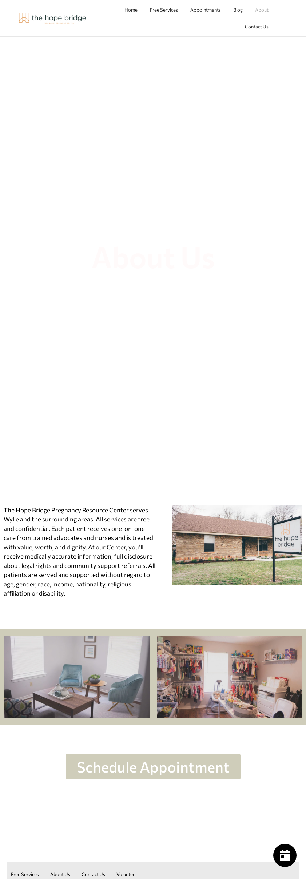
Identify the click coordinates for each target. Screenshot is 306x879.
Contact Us (257, 26)
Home (131, 10)
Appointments (205, 10)
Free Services (164, 10)
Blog (238, 10)
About (262, 10)
